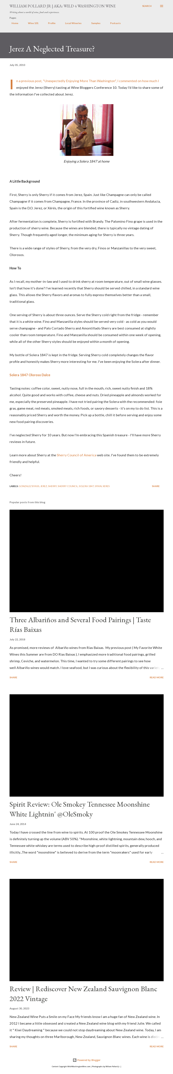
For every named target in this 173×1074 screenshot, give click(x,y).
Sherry (52, 486)
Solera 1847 (86, 486)
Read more (157, 677)
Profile (49, 23)
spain (98, 486)
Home (13, 23)
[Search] (147, 6)
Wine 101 (31, 23)
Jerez (43, 486)
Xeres (106, 486)
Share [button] (156, 486)
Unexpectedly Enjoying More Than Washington (79, 81)
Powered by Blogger (86, 1060)
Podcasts (113, 23)
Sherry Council (68, 486)
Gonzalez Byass (29, 486)
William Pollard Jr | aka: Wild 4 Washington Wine (63, 6)
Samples (93, 23)
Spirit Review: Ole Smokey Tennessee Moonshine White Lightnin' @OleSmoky (80, 809)
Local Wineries (71, 23)
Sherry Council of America (76, 455)
